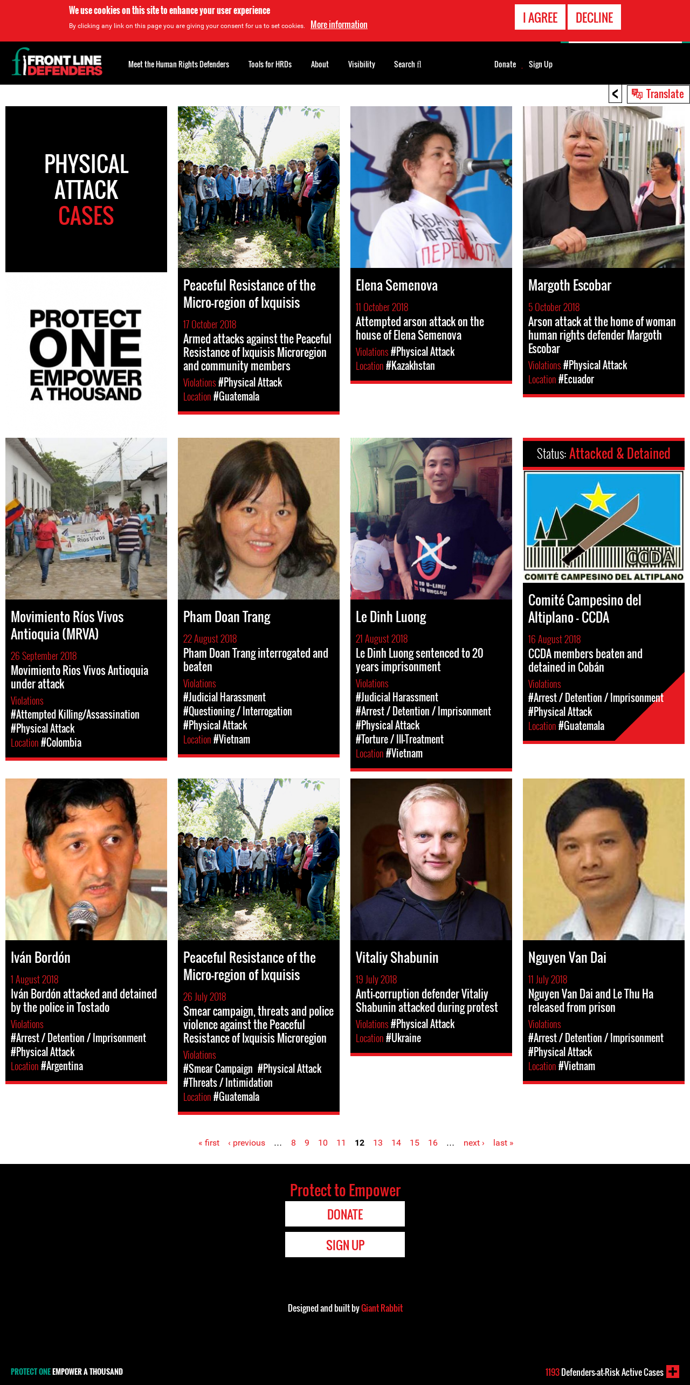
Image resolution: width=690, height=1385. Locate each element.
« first (208, 1143)
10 (323, 1143)
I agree (540, 16)
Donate (505, 64)
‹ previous (246, 1143)
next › (474, 1143)
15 (414, 1143)
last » (503, 1143)
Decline (594, 16)
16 (433, 1143)
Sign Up (541, 64)
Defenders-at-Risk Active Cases (605, 1372)
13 (378, 1143)
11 (341, 1143)
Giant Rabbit (382, 1307)
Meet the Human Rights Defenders (178, 64)
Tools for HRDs (270, 64)
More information (339, 23)
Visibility (361, 64)
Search (408, 63)
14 (396, 1143)
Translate (665, 93)
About (320, 64)
